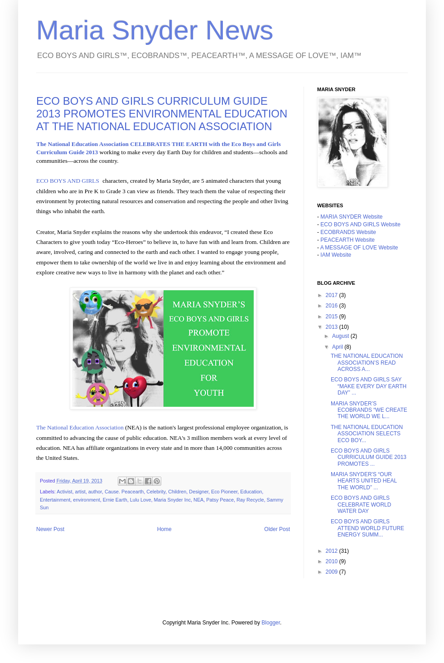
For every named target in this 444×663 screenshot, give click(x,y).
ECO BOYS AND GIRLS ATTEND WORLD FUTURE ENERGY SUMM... (367, 528)
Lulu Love (140, 499)
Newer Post (50, 529)
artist (80, 491)
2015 (332, 316)
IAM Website (335, 255)
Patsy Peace (220, 499)
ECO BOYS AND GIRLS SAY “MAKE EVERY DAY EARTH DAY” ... (368, 386)
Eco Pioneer (224, 491)
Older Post (277, 529)
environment (86, 499)
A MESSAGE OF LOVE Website (359, 247)
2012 (332, 551)
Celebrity (155, 491)
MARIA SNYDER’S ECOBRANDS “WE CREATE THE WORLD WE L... (369, 410)
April (338, 347)
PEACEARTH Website (347, 240)
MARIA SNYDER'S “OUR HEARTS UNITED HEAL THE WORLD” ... (364, 481)
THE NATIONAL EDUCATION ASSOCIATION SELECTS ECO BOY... (367, 434)
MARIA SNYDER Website (351, 217)
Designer (198, 491)
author (95, 491)
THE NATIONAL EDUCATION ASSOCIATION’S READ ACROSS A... (367, 362)
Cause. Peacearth (124, 491)
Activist (64, 491)
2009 (332, 572)
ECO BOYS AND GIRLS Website (360, 224)
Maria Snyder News (155, 30)
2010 (332, 561)
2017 (332, 295)
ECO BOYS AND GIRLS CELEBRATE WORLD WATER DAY (361, 504)
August (341, 336)
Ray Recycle (250, 499)
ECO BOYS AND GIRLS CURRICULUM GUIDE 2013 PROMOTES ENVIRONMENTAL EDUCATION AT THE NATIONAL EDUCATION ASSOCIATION (161, 113)
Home (164, 529)
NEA (198, 499)
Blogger (270, 622)
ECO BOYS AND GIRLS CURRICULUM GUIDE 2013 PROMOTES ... (368, 457)
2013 (332, 327)
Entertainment (55, 499)
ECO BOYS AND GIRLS (67, 180)
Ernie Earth (115, 499)
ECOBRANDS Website (348, 232)
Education (251, 491)
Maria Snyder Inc (172, 499)
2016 (332, 305)
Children (177, 491)
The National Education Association (80, 427)
